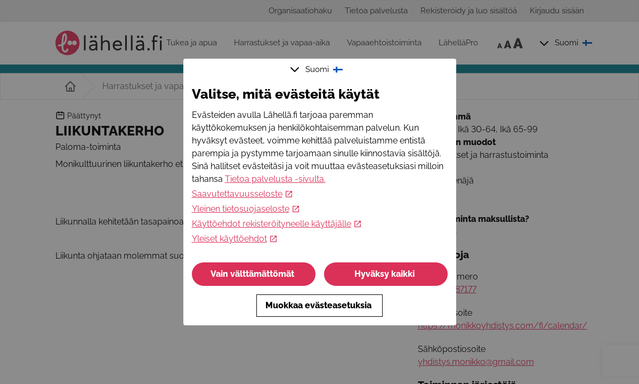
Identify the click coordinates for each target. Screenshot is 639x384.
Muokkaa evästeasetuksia (319, 305)
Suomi (317, 69)
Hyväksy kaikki (385, 274)
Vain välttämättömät (253, 274)
